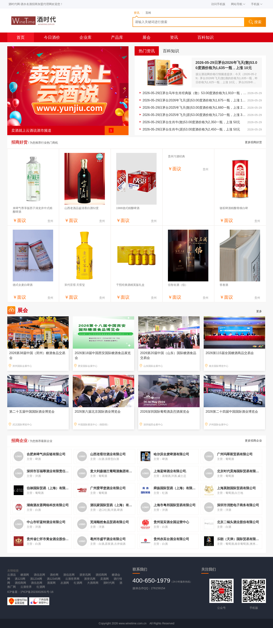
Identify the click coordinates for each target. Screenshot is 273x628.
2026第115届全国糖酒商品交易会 (230, 353)
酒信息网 (39, 574)
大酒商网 (92, 582)
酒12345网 (53, 578)
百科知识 (205, 37)
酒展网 (51, 582)
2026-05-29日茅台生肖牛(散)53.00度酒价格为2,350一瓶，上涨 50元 (191, 122)
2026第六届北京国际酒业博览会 (98, 411)
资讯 (174, 37)
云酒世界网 (72, 578)
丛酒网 (64, 582)
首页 (21, 37)
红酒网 (78, 582)
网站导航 (238, 4)
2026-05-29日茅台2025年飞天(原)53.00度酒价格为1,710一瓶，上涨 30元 (195, 115)
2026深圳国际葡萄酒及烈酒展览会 (165, 411)
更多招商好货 (253, 142)
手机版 (256, 4)
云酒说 (11, 574)
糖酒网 (24, 574)
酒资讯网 (85, 574)
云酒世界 (26, 586)
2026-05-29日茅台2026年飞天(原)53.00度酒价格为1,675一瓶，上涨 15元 (195, 100)
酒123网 (20, 578)
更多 (259, 311)
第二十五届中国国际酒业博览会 (32, 411)
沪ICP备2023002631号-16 (36, 591)
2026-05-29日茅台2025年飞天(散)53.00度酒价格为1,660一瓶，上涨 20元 (195, 107)
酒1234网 (36, 578)
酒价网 (54, 574)
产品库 (117, 37)
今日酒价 (52, 37)
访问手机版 (218, 4)
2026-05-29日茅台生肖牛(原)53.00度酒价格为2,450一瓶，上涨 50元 (191, 129)
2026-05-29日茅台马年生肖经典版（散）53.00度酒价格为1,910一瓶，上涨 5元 (195, 93)
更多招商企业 (253, 440)
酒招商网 (101, 574)
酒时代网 (109, 582)
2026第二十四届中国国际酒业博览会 (232, 411)
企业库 (85, 37)
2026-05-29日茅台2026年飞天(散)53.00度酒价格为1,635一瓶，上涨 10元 (226, 65)
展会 (146, 37)
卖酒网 (104, 578)
